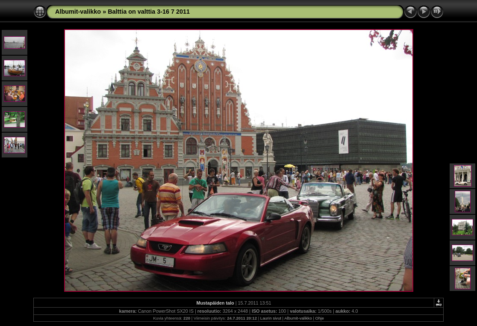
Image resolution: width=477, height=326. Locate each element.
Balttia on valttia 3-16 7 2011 (149, 11)
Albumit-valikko (78, 11)
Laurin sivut (270, 318)
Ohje (319, 318)
